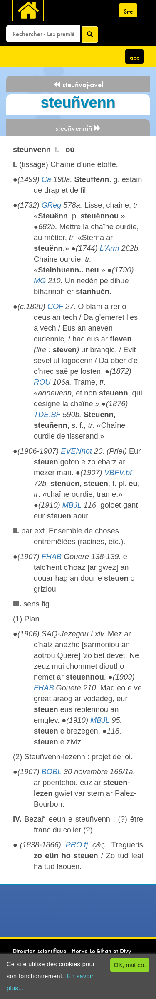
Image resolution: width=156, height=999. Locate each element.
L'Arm (109, 248)
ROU (42, 382)
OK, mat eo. (130, 965)
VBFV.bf (118, 473)
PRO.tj (77, 845)
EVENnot (76, 451)
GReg (52, 205)
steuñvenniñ (78, 128)
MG (40, 281)
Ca (46, 179)
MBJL (72, 505)
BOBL (52, 772)
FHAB (52, 556)
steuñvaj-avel (78, 84)
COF (55, 306)
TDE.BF (47, 414)
